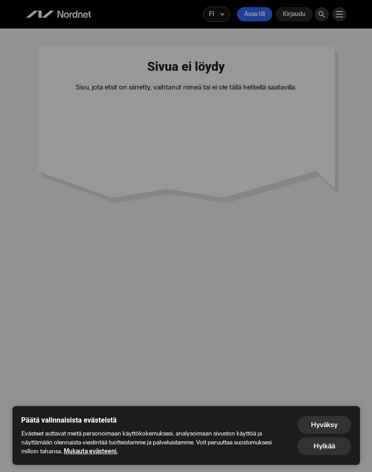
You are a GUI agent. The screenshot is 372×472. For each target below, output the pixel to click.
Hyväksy (324, 424)
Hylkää (324, 446)
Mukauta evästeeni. (91, 451)
